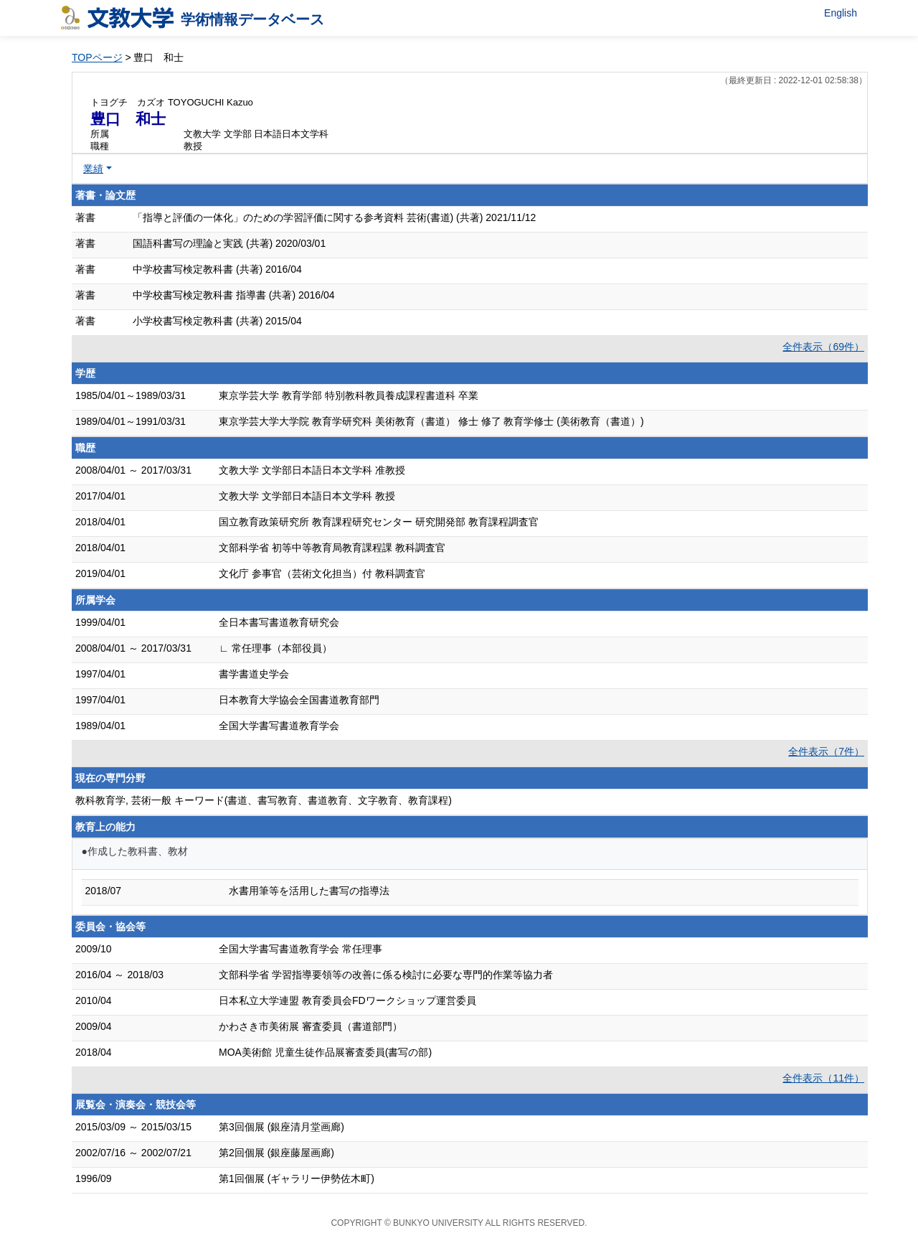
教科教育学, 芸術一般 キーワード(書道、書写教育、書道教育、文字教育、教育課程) (263, 800)
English (840, 13)
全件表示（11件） (823, 1078)
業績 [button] (93, 168)
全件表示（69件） (823, 346)
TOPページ (97, 57)
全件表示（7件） (826, 751)
